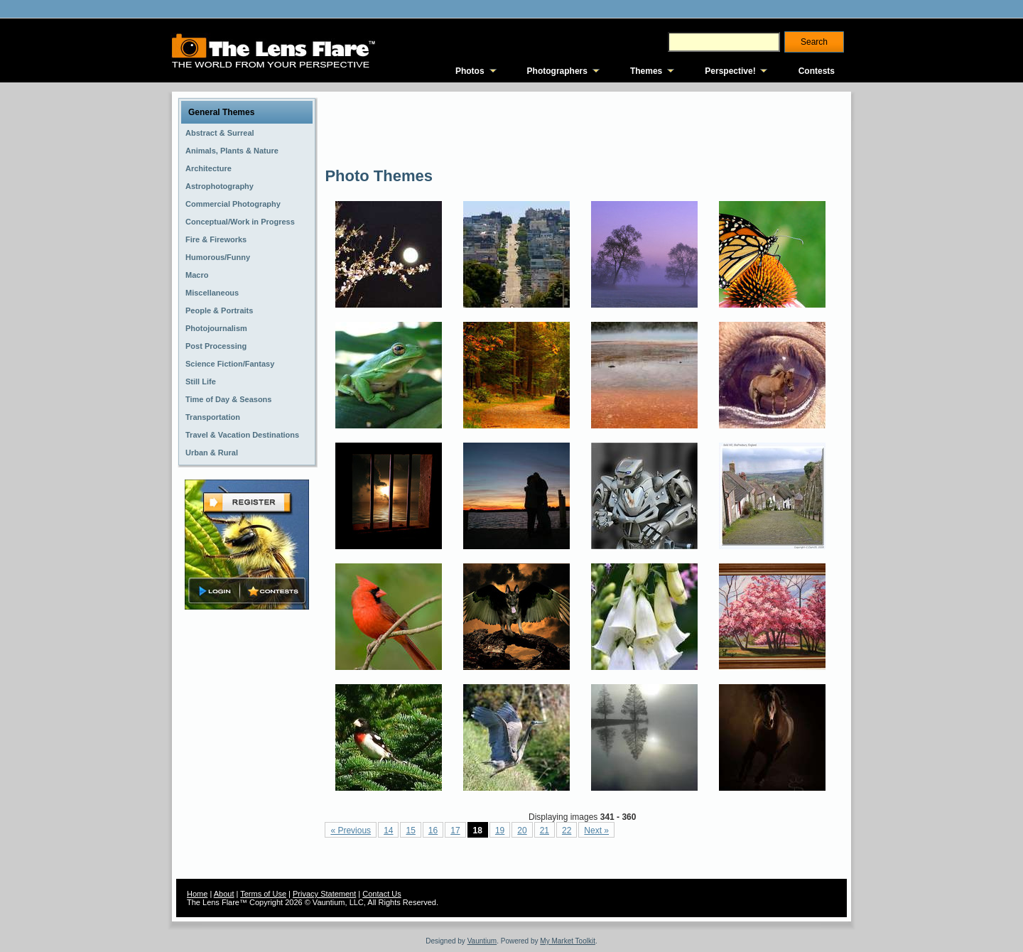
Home (197, 893)
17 (455, 830)
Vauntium (482, 941)
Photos (470, 71)
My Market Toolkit (567, 941)
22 (566, 830)
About (224, 893)
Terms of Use (263, 893)
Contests (817, 71)
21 (544, 830)
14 (388, 830)
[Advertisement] (583, 128)
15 (410, 830)
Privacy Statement (324, 893)
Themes (646, 71)
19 (499, 830)
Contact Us (381, 893)
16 (433, 830)
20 (521, 830)
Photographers (557, 71)
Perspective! (730, 71)
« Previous (350, 830)
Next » (596, 830)
